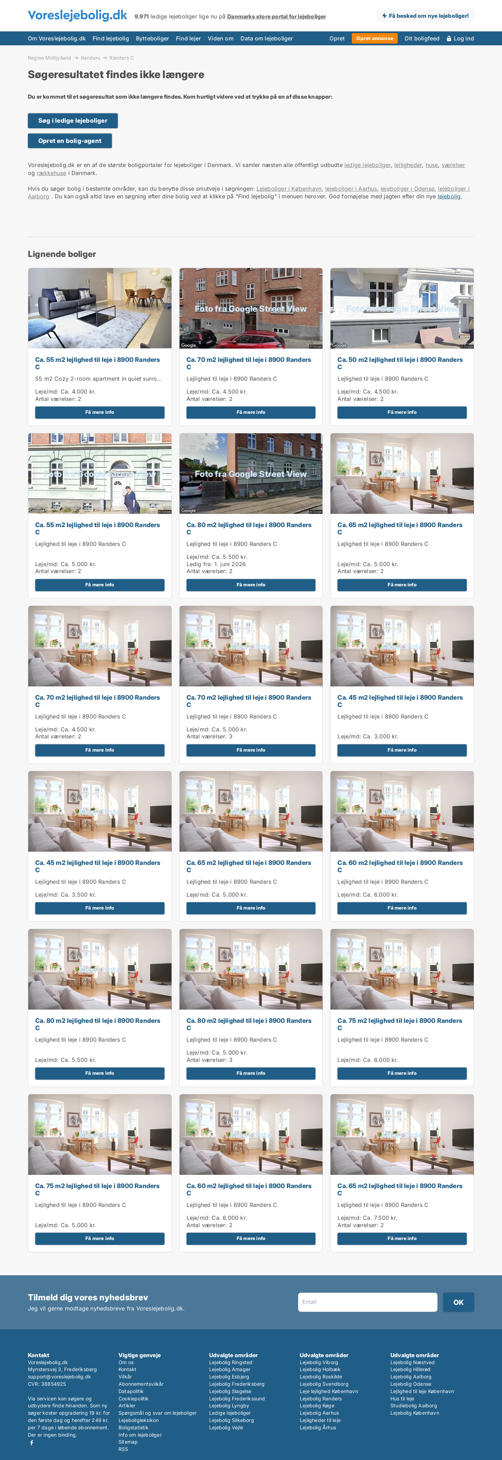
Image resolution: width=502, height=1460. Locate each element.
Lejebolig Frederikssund (237, 1398)
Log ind (464, 38)
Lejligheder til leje (320, 1420)
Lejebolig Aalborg (411, 1376)
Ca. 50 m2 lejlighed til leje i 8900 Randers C (400, 363)
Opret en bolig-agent (69, 140)
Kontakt (127, 1369)
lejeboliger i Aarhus (351, 188)
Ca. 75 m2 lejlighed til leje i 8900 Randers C (399, 1024)
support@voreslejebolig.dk (59, 1376)
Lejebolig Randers (321, 1398)
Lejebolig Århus (318, 1427)
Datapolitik (131, 1391)
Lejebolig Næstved (412, 1362)
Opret (337, 38)
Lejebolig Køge (317, 1405)
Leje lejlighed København (329, 1391)
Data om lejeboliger (267, 38)
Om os (126, 1362)
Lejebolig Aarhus (319, 1413)
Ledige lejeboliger (230, 1413)
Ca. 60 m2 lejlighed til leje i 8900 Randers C (400, 866)
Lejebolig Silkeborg (231, 1420)
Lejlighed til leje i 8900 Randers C (232, 378)
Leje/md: (48, 391)
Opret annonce (374, 38)
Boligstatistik (134, 1427)
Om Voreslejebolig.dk (57, 38)
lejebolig (449, 196)
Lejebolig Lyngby (229, 1405)
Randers (90, 57)
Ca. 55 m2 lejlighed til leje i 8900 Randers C (97, 363)
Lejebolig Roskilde (321, 1376)
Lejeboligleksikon (139, 1420)
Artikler (127, 1405)
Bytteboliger (152, 38)
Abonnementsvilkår (141, 1384)
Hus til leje (402, 1398)
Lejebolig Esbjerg (229, 1376)
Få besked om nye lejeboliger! (429, 15)
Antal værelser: (55, 398)
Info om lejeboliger (140, 1435)
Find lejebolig (111, 38)
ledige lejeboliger (367, 164)
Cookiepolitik (134, 1398)
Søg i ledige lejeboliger (72, 120)
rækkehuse (52, 172)
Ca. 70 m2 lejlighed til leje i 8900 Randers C (249, 363)
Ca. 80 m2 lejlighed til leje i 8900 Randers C (249, 528)
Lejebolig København (414, 1413)
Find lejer (188, 38)
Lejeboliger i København (289, 188)
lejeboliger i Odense (407, 188)
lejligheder (408, 164)
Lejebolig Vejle (226, 1427)
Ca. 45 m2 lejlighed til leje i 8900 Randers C (400, 701)
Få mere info (99, 412)
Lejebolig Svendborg (324, 1384)
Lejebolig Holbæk (320, 1369)
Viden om (221, 38)
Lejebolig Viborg (319, 1362)
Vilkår (125, 1376)
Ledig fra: (200, 564)
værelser (453, 164)
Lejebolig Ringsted (231, 1362)
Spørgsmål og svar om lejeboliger (158, 1413)
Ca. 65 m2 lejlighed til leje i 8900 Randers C (400, 528)
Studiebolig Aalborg (413, 1405)
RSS (123, 1449)
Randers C (121, 57)
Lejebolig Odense (410, 1384)
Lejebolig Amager (229, 1369)
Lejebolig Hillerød (410, 1369)
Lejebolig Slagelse (230, 1391)
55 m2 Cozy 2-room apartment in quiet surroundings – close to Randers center (141, 378)
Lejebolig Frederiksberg (237, 1384)
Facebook (32, 1442)
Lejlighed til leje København (422, 1391)
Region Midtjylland (49, 57)
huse (432, 164)
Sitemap (128, 1442)
